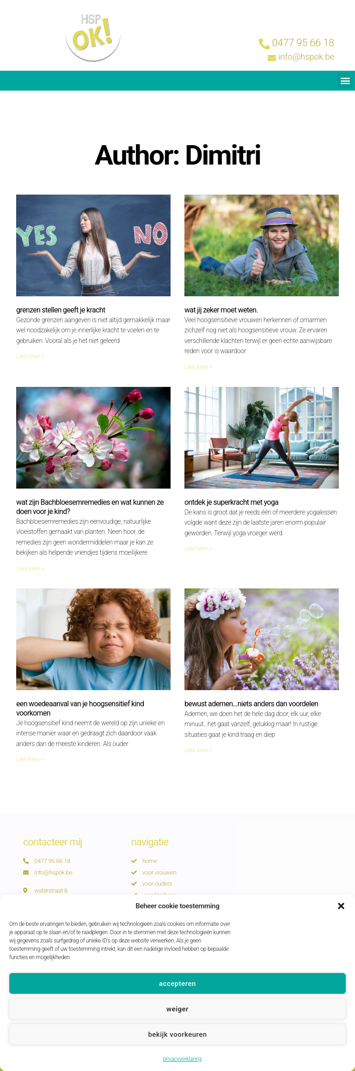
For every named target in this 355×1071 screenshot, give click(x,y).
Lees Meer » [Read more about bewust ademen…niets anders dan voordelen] (198, 750)
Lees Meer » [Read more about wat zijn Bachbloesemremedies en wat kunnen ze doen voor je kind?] (29, 568)
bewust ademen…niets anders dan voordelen (251, 703)
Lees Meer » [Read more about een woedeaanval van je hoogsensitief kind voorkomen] (29, 759)
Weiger (177, 1024)
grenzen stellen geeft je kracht (60, 310)
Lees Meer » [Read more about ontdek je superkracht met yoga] (198, 548)
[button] (341, 921)
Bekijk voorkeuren (177, 1050)
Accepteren (177, 999)
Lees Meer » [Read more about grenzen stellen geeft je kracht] (29, 356)
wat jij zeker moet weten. (221, 310)
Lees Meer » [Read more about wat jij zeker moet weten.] (198, 367)
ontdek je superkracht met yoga (231, 502)
